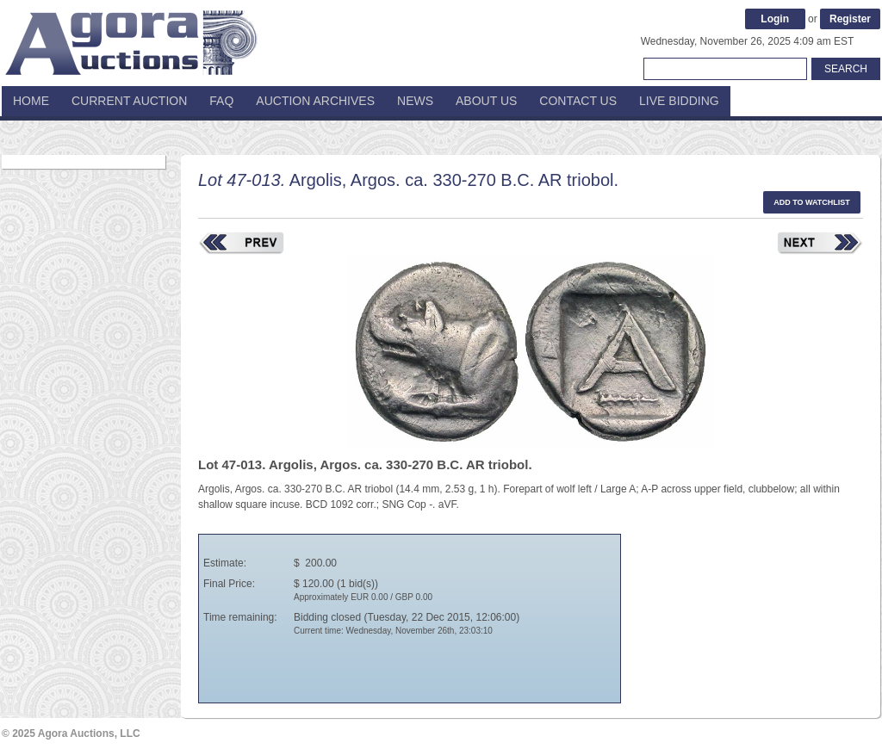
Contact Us (578, 101)
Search (845, 69)
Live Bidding (679, 101)
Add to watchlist (811, 202)
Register (850, 19)
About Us (486, 101)
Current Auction (129, 101)
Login (775, 19)
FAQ (221, 101)
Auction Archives (315, 101)
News (415, 101)
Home (31, 101)
